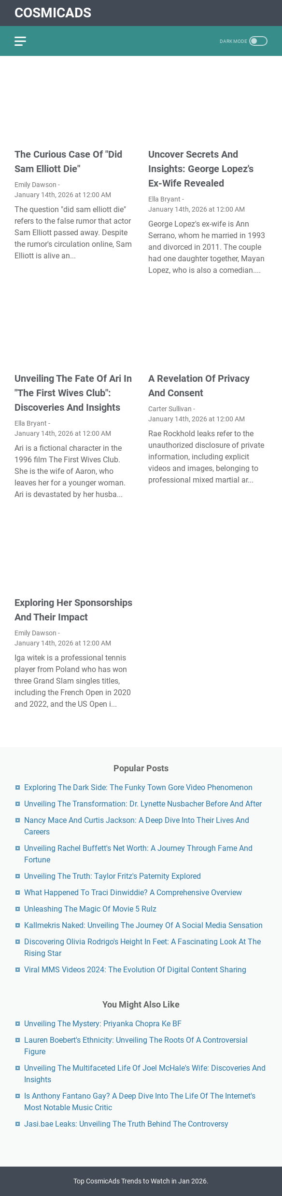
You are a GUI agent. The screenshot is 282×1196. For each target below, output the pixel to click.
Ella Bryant (164, 199)
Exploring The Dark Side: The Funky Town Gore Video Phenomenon (138, 787)
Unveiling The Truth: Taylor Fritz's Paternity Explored (112, 876)
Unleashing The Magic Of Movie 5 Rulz (90, 909)
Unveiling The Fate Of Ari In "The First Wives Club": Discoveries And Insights (73, 393)
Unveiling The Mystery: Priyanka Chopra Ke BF (103, 1023)
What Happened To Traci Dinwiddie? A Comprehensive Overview (133, 892)
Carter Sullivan (170, 409)
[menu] (26, 41)
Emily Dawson (35, 184)
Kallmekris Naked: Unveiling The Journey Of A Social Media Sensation (143, 925)
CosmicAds (52, 13)
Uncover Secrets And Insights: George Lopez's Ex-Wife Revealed (201, 168)
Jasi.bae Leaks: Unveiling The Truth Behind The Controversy (126, 1124)
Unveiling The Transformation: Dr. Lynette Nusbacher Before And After (143, 803)
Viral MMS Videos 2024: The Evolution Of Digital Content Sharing (135, 969)
